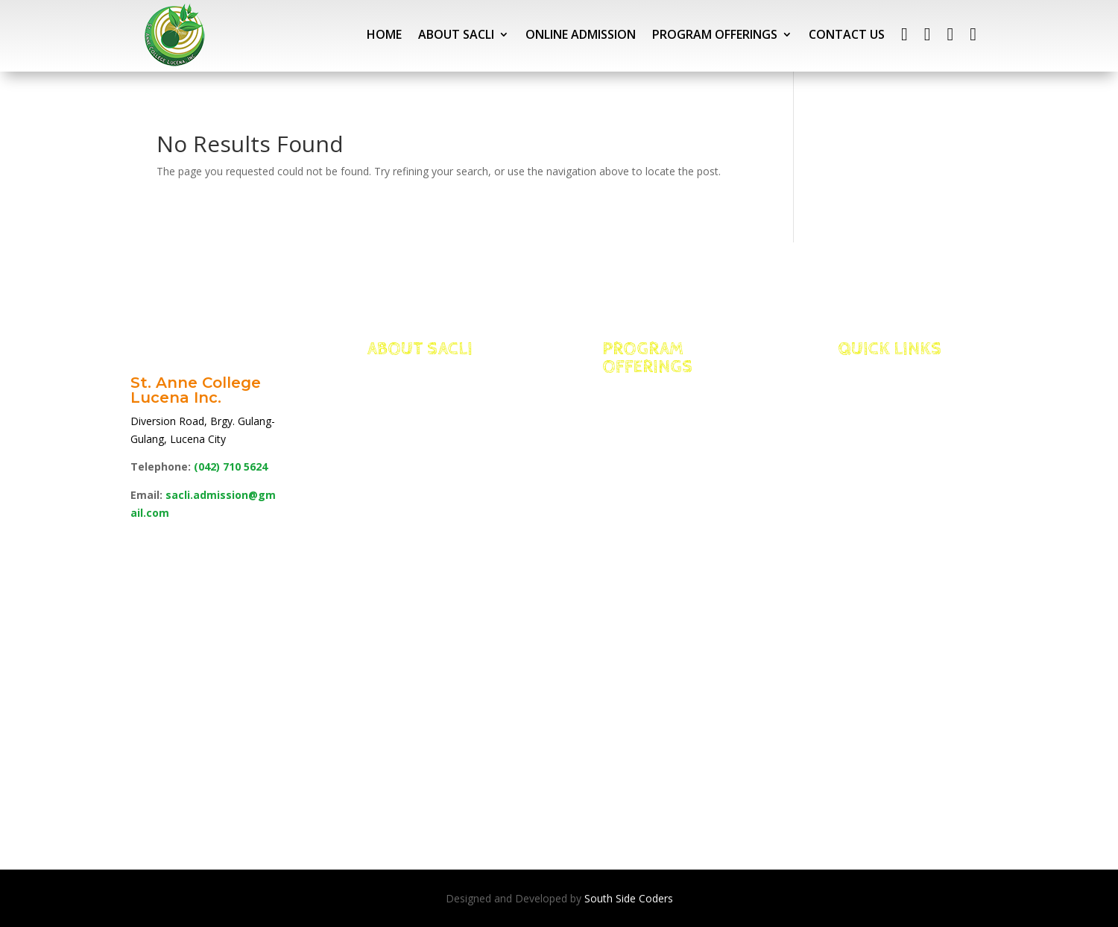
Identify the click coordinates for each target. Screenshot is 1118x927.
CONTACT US (847, 34)
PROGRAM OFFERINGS (714, 34)
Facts (404, 410)
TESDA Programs (674, 761)
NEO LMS (884, 429)
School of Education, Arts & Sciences (660, 687)
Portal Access (904, 410)
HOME (384, 34)
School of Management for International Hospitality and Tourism (658, 484)
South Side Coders (628, 898)
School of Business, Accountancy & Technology (676, 595)
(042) (231, 466)
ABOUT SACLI (456, 34)
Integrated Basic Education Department (667, 410)
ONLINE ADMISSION (580, 34)
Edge (401, 429)
